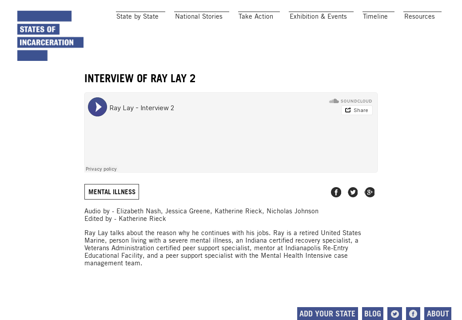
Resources (419, 16)
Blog (372, 313)
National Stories (199, 16)
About (438, 313)
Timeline (375, 16)
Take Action (256, 16)
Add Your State (327, 313)
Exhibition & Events (318, 16)
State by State (137, 16)
